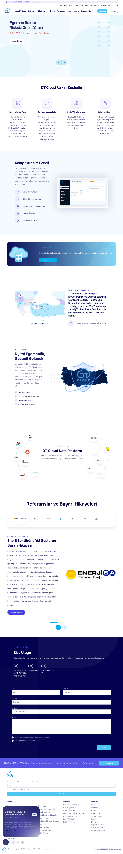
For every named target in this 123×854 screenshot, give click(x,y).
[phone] (33, 671)
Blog (69, 11)
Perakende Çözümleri (71, 805)
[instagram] (22, 842)
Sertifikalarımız (96, 816)
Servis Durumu (66, 5)
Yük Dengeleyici (13, 838)
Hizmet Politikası (49, 849)
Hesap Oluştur (102, 11)
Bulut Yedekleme (44, 818)
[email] (47, 671)
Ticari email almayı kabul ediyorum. (19, 789)
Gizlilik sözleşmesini (20, 740)
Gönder (104, 747)
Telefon (14, 708)
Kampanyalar (86, 11)
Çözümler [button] (41, 11)
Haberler (76, 11)
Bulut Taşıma (43, 833)
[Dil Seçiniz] (116, 5)
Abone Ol (61, 794)
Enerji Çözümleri (69, 819)
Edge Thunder (43, 827)
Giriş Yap (113, 11)
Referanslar (61, 11)
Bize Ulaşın (105, 5)
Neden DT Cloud (20, 11)
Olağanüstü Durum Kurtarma (49, 821)
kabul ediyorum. (25, 740)
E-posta (14, 698)
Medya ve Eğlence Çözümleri (74, 813)
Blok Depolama (44, 812)
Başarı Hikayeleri (97, 825)
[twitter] (18, 842)
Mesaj (14, 718)
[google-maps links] (20, 671)
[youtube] (13, 842)
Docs (77, 5)
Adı (13, 689)
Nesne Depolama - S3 (46, 809)
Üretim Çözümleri (69, 808)
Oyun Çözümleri (69, 810)
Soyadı (65, 689)
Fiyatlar (52, 11)
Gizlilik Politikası (97, 828)
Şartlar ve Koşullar (98, 831)
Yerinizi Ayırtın (109, 763)
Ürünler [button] (31, 11)
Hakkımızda (95, 813)
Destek (85, 5)
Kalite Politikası (37, 849)
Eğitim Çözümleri (69, 822)
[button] (58, 627)
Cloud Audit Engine (45, 830)
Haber (34, 814)
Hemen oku (10, 831)
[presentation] (27, 748)
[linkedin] (8, 842)
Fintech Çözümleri (70, 816)
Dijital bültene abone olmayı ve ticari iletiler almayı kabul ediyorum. (33, 737)
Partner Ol (94, 5)
